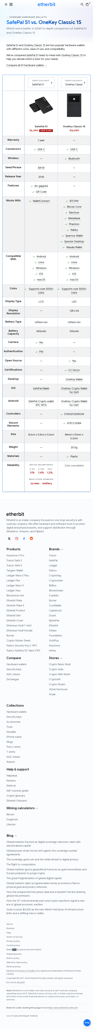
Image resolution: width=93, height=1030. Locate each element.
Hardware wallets (16, 664)
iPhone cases (14, 737)
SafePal (53, 560)
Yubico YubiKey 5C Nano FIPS (23, 650)
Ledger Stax (13, 590)
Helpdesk (11, 775)
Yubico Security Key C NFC (21, 645)
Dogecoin (12, 819)
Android (41, 256)
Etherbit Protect (15, 610)
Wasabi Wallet (74, 247)
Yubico (53, 570)
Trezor (52, 555)
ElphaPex (54, 620)
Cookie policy (13, 945)
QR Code (41, 191)
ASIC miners (13, 674)
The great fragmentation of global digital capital (34, 878)
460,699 (21, 982)
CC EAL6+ (74, 370)
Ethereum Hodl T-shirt (19, 625)
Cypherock (55, 610)
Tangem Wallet (14, 570)
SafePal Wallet (41, 388)
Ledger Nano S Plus (17, 575)
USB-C (41, 149)
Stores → (56, 658)
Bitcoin (10, 814)
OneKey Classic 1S (34, 45)
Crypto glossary (15, 795)
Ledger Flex (13, 580)
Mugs (9, 742)
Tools (9, 727)
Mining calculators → (22, 808)
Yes (41, 342)
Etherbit (53, 625)
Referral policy (13, 966)
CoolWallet (55, 605)
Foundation (55, 635)
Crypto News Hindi (59, 664)
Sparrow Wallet (74, 235)
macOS (41, 279)
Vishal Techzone (58, 689)
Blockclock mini (15, 595)
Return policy (13, 958)
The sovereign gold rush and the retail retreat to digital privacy (42, 859)
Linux (41, 262)
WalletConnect (41, 201)
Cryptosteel (56, 580)
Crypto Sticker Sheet (18, 640)
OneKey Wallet (74, 379)
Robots (10, 762)
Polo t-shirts (13, 747)
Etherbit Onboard (16, 800)
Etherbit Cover (14, 620)
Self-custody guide (17, 790)
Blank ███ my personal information (23, 949)
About (9, 924)
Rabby (74, 230)
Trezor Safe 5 (14, 565)
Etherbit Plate (14, 600)
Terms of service (14, 937)
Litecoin (11, 824)
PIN (41, 351)
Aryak (52, 694)
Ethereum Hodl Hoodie (19, 630)
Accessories (13, 722)
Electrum (74, 212)
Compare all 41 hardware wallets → (26, 65)
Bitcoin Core (74, 206)
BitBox (52, 585)
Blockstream (56, 590)
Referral (11, 785)
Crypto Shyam (57, 684)
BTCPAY (74, 201)
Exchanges (12, 679)
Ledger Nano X (15, 585)
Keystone (54, 645)
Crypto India (56, 669)
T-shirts (10, 752)
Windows (41, 268)
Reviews (11, 780)
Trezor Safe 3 (14, 560)
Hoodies (11, 732)
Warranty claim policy (16, 962)
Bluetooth (74, 158)
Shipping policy (14, 954)
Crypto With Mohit (59, 674)
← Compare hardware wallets (26, 17)
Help (8, 932)
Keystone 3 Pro (15, 555)
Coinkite (53, 595)
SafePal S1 (12, 45)
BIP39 (41, 168)
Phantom (74, 224)
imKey (52, 650)
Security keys (14, 669)
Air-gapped (41, 186)
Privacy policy (13, 941)
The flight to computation (21, 864)
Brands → (56, 549)
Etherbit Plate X (15, 605)
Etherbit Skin (13, 615)
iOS (41, 274)
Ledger (53, 565)
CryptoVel (54, 679)
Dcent (52, 615)
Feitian (52, 630)
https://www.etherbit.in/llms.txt (63, 1008)
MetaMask (74, 218)
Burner (10, 635)
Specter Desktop (74, 241)
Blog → (11, 836)
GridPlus (54, 640)
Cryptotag (55, 575)
